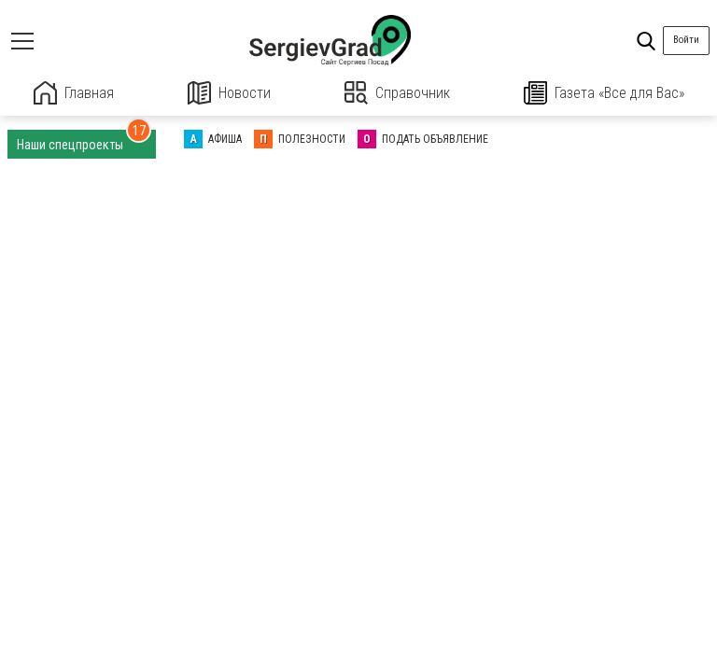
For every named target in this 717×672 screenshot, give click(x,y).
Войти (686, 40)
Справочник (397, 93)
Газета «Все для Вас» (604, 93)
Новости (229, 93)
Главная (74, 93)
